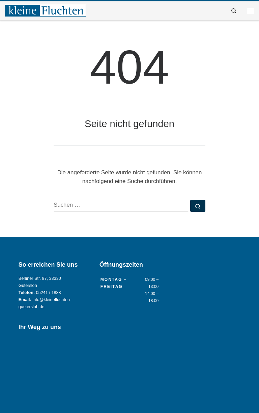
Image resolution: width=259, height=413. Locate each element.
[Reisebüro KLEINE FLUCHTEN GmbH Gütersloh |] (45, 10)
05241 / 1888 (48, 292)
